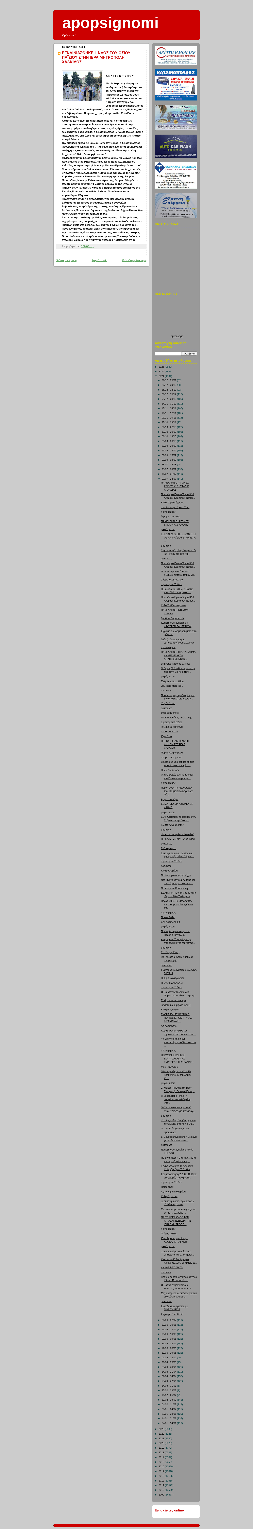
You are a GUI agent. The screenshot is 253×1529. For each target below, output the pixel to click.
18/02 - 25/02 (169, 1395)
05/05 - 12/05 (169, 1357)
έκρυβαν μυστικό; (170, 516)
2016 (162, 1462)
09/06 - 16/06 (169, 1334)
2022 (162, 1433)
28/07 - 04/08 (169, 464)
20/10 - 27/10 (169, 427)
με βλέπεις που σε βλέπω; (175, 663)
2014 (162, 1471)
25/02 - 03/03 (169, 1390)
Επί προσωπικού (170, 922)
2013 (162, 1476)
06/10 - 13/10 (169, 436)
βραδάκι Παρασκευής (173, 618)
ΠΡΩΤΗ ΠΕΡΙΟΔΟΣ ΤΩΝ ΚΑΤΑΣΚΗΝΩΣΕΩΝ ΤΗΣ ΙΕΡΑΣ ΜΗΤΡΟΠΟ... (176, 1221)
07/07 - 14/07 (169, 478)
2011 (162, 1485)
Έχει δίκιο (166, 736)
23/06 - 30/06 (169, 1324)
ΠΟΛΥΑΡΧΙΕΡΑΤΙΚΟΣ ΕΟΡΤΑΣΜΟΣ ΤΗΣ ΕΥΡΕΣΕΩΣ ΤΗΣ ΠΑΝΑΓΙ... (177, 1058)
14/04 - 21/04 (169, 1371)
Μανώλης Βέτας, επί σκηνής (176, 717)
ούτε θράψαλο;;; (170, 712)
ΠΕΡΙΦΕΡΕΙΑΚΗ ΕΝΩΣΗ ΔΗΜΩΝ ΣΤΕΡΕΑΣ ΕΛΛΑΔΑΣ (175, 744)
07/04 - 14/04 (169, 1376)
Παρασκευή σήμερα (172, 752)
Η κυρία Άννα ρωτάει (172, 978)
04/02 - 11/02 (169, 1404)
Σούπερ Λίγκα (168, 848)
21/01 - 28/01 (169, 1414)
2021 (162, 1438)
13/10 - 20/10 (169, 432)
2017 (162, 1457)
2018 (162, 1452)
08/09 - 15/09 (169, 455)
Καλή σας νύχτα (170, 1009)
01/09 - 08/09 (169, 460)
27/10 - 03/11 (169, 422)
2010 (162, 1490)
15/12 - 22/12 (169, 389)
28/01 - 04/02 (169, 1409)
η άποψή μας (168, 512)
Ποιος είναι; (167, 1187)
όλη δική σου (168, 703)
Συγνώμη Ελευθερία (172, 1314)
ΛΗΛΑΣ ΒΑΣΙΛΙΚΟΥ (172, 1267)
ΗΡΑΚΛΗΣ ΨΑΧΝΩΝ (172, 982)
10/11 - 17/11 (169, 413)
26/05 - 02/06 (169, 1343)
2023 (162, 1429)
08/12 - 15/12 (169, 394)
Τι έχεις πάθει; (169, 1233)
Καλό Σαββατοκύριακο (173, 605)
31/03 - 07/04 (169, 1381)
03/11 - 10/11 (169, 417)
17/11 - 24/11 (169, 408)
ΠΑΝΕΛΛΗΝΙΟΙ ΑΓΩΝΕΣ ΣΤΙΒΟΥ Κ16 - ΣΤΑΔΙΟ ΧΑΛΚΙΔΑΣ (175, 486)
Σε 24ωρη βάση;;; (170, 952)
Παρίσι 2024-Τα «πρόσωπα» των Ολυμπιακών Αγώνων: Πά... (177, 791)
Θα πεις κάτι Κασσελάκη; (175, 888)
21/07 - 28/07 (169, 469)
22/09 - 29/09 (169, 446)
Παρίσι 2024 (168, 917)
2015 (162, 1466)
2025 (162, 371)
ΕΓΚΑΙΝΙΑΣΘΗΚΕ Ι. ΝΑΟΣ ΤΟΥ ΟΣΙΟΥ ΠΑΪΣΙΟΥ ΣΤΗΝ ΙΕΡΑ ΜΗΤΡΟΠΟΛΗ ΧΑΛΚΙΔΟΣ (96, 57)
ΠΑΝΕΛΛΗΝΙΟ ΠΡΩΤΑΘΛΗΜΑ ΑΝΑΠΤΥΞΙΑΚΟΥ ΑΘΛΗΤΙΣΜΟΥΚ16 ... (178, 655)
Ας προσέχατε (169, 1026)
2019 (162, 1447)
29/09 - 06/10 (169, 441)
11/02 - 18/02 (169, 1399)
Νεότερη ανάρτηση (66, 260)
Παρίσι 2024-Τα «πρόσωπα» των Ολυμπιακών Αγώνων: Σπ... (177, 904)
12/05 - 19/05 (169, 1352)
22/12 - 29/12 (169, 385)
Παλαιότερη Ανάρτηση (134, 260)
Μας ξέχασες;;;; (169, 1066)
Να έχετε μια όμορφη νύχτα (176, 875)
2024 (162, 376)
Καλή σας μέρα (169, 870)
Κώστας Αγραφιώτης (172, 825)
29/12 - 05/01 (169, 380)
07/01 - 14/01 (169, 1423)
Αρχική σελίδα (99, 260)
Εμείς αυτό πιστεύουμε (173, 1000)
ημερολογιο (177, 336)
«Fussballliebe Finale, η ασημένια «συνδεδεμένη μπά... (176, 1099)
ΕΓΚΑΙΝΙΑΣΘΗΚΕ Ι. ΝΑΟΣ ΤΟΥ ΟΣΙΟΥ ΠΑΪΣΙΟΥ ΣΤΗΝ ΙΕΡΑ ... (178, 537)
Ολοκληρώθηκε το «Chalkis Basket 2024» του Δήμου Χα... (176, 1075)
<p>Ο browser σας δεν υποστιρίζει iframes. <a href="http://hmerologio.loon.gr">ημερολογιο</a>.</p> (177, 317)
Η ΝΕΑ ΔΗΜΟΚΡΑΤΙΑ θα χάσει (178, 839)
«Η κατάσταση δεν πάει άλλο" (177, 834)
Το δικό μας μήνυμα (172, 726)
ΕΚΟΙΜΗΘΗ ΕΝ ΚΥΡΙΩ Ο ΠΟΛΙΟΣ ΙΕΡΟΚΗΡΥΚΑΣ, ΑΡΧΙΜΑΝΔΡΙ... (177, 1018)
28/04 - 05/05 (169, 1362)
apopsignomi (110, 22)
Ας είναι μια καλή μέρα (173, 1191)
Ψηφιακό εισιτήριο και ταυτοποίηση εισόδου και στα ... (178, 1042)
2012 (162, 1480)
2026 (162, 367)
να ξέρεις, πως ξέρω (172, 686)
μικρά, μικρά (168, 529)
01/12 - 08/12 (169, 399)
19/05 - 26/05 (169, 1348)
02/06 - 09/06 (169, 1338)
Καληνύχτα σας (169, 1196)
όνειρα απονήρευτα (171, 757)
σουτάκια (166, 545)
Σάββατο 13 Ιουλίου (172, 579)
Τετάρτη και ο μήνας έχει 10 (176, 1005)
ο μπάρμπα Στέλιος (171, 584)
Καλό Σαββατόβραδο (172, 502)
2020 (162, 1443)
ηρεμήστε (166, 866)
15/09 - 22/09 (169, 450)
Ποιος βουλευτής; (170, 770)
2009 (162, 1494)
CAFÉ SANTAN (169, 731)
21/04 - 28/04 (169, 1367)
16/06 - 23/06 (169, 1329)
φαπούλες (166, 558)
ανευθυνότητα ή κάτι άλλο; (175, 507)
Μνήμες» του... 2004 (172, 681)
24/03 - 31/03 (169, 1385)
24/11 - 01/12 (169, 403)
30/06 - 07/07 (169, 1320)
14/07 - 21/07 (169, 474)
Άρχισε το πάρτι (169, 799)
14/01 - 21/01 (169, 1418)
